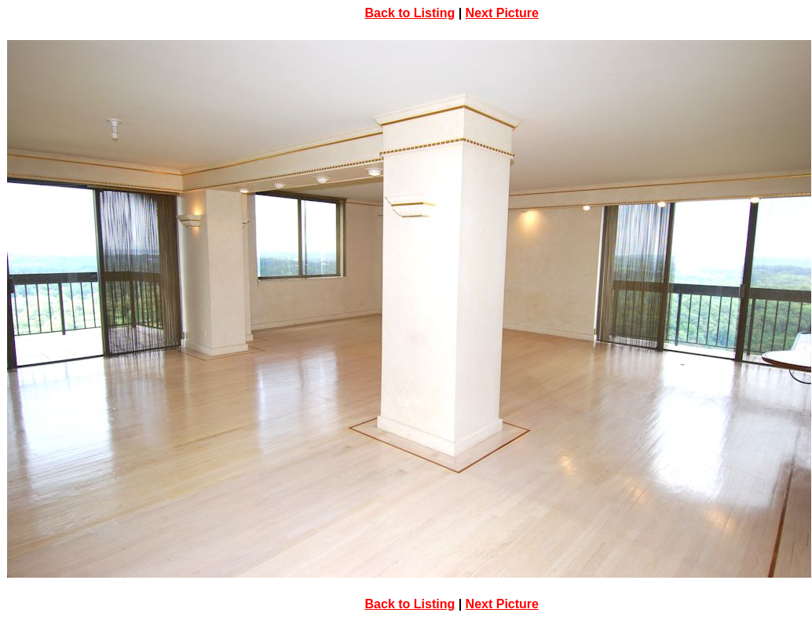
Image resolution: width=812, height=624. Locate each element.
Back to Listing (410, 13)
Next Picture (502, 13)
